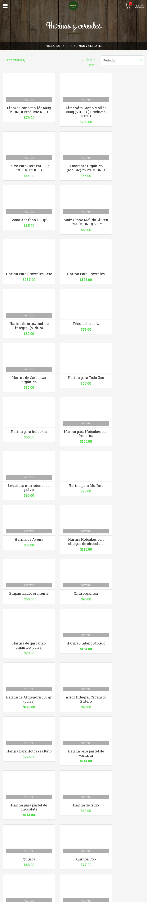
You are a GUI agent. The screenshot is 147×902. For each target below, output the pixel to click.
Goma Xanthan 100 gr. (73, 172)
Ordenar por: (88, 62)
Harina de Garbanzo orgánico (73, 298)
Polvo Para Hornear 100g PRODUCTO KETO (122, 112)
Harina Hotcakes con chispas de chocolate (122, 414)
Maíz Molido (122, 700)
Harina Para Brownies (73, 234)
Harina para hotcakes (24, 354)
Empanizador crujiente (24, 472)
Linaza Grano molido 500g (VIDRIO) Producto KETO (24, 114)
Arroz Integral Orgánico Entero (122, 530)
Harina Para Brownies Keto (24, 236)
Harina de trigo (25, 643)
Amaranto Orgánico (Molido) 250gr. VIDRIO (25, 174)
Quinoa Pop (122, 643)
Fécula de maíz (24, 296)
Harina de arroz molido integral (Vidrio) (122, 238)
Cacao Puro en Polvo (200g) (73, 702)
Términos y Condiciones (21, 879)
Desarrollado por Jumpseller (115, 898)
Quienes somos (14, 874)
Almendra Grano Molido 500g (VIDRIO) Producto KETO (73, 114)
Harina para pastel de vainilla (74, 588)
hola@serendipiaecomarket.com (100, 813)
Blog (6, 884)
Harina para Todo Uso (123, 296)
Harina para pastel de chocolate (123, 588)
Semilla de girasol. (24, 700)
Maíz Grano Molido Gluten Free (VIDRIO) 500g (122, 176)
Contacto (10, 869)
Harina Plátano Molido (24, 528)
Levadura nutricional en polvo (122, 356)
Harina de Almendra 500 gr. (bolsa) (73, 530)
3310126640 (84, 818)
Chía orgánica (74, 470)
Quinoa (73, 643)
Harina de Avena (73, 412)
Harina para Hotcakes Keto (24, 588)
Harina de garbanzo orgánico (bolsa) (122, 472)
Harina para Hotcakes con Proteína (73, 356)
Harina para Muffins (24, 412)
